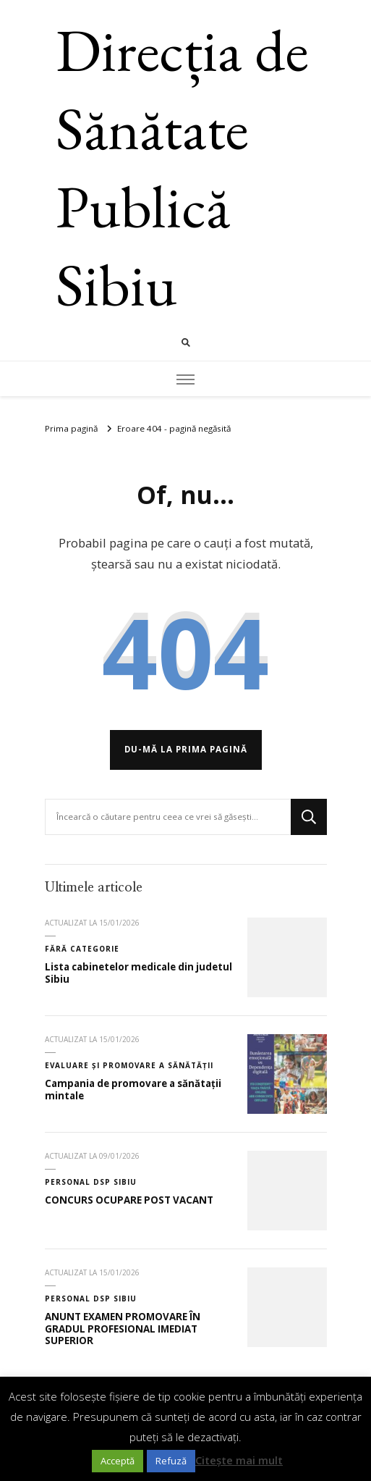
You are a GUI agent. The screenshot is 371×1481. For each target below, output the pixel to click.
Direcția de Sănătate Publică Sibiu (182, 167)
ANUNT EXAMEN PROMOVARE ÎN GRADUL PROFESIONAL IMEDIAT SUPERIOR (122, 1328)
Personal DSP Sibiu (91, 1182)
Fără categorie (82, 949)
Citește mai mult (239, 1460)
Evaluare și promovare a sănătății (129, 1065)
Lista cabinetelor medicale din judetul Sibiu (138, 973)
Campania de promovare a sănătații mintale (133, 1089)
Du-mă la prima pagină (185, 749)
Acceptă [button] (118, 1460)
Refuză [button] (171, 1460)
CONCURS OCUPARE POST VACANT (129, 1200)
